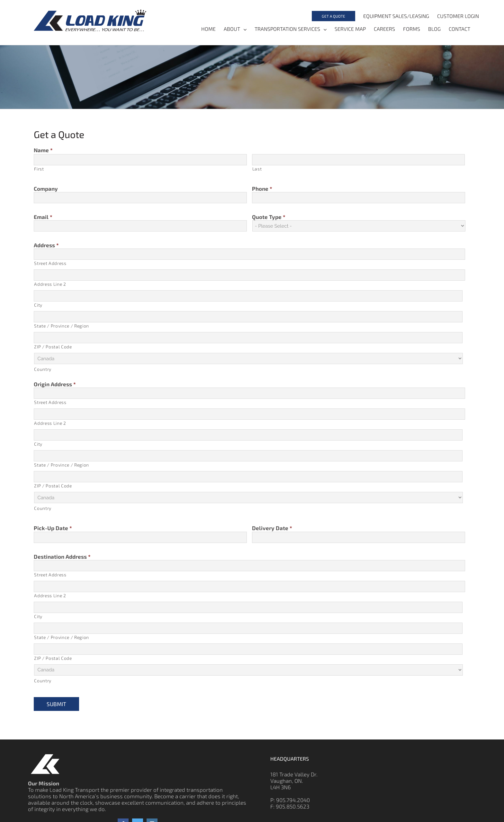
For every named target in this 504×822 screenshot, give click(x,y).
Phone (262, 188)
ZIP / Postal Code (53, 347)
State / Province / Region (61, 326)
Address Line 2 (50, 284)
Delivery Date (272, 528)
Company (46, 188)
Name (43, 150)
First (39, 168)
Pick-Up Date (53, 528)
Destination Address (62, 556)
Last (257, 168)
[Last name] (358, 159)
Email (43, 217)
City (38, 305)
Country (42, 369)
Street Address (50, 263)
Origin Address (55, 384)
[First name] (140, 159)
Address (46, 245)
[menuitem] (333, 16)
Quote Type (268, 217)
